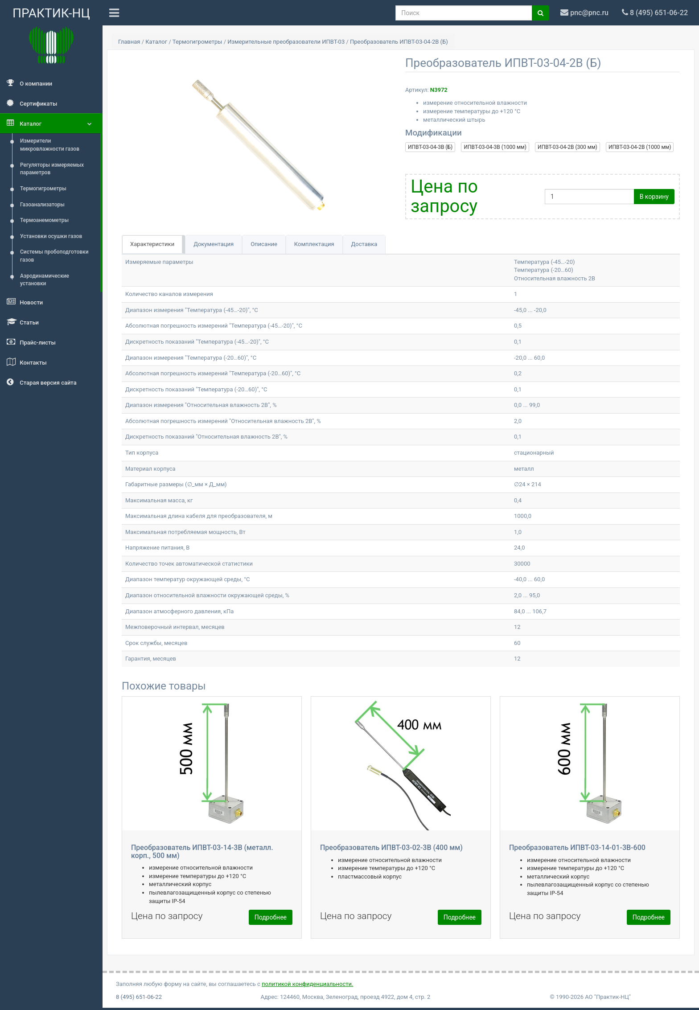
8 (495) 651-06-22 (139, 997)
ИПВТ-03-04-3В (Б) (430, 147)
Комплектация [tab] (314, 244)
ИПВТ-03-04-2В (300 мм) (567, 147)
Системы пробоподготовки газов (54, 256)
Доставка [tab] (364, 244)
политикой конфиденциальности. (307, 984)
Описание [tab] (264, 244)
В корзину (654, 196)
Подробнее (271, 917)
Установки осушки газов (51, 236)
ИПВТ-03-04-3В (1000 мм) (495, 147)
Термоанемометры (44, 220)
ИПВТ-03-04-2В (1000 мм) (640, 147)
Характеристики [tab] (152, 244)
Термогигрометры (43, 188)
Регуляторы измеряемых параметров (52, 169)
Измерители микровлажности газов (49, 145)
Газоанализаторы (42, 204)
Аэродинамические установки (44, 280)
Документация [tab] (213, 244)
